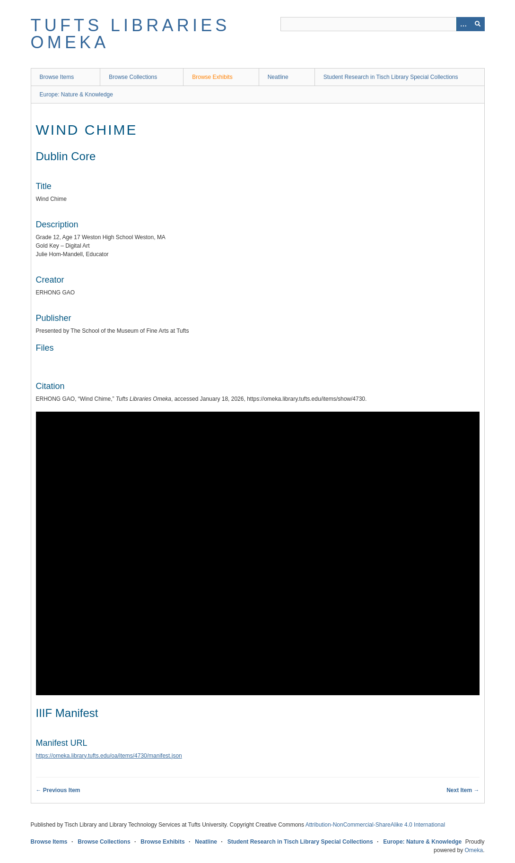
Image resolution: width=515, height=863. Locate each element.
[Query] (382, 24)
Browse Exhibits (212, 77)
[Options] (463, 24)
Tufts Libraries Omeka (130, 34)
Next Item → (462, 790)
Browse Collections (133, 77)
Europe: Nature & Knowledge (76, 94)
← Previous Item (58, 790)
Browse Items (57, 77)
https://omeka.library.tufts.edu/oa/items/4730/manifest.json (109, 755)
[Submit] (478, 24)
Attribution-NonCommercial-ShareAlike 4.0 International (375, 824)
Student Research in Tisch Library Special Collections (390, 77)
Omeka (473, 850)
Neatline (278, 77)
